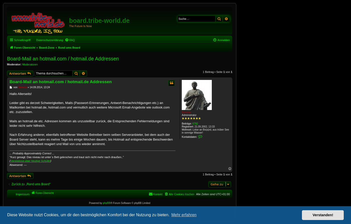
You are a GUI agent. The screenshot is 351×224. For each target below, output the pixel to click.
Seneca (186, 112)
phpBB (106, 203)
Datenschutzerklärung (49, 40)
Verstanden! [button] (323, 215)
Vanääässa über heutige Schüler (30, 160)
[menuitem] (70, 40)
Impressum (22, 194)
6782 (195, 123)
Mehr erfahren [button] (184, 215)
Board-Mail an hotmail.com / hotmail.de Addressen (63, 58)
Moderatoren (30, 64)
